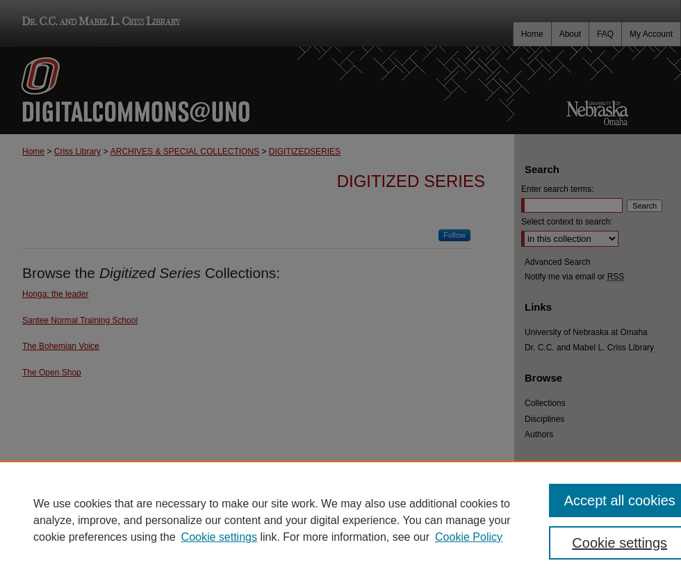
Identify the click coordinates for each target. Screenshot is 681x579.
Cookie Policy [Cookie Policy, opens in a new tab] (468, 537)
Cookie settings (219, 537)
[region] (340, 520)
